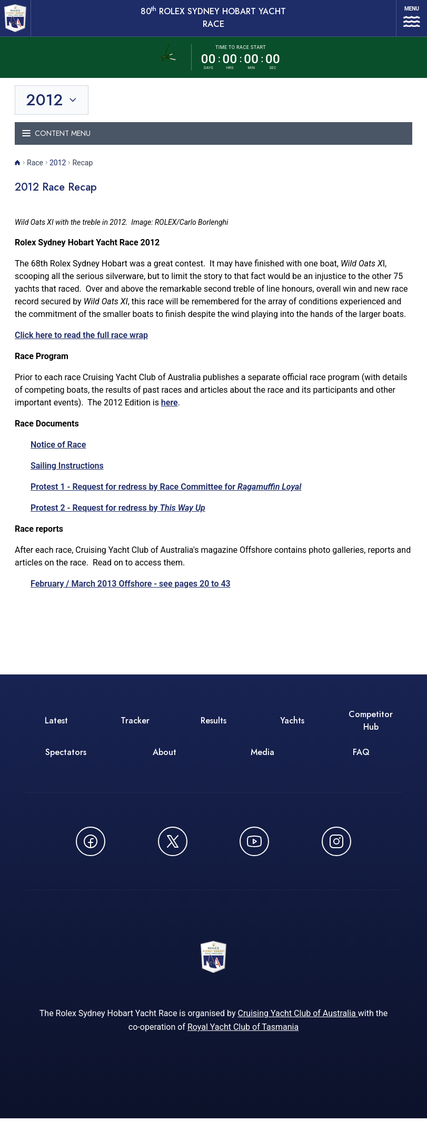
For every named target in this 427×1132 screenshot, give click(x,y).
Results (213, 729)
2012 (57, 171)
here (169, 411)
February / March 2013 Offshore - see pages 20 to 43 (131, 593)
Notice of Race (58, 454)
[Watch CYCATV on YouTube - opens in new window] (254, 850)
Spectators (65, 761)
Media (262, 761)
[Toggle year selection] (52, 109)
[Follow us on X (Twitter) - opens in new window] (172, 850)
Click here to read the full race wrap (81, 344)
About (164, 761)
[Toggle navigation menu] (213, 142)
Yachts (292, 729)
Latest (56, 729)
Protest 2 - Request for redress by (118, 517)
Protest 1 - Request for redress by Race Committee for (166, 496)
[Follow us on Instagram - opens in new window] (336, 850)
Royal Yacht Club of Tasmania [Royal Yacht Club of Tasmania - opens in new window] (243, 1041)
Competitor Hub (371, 729)
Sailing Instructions (67, 475)
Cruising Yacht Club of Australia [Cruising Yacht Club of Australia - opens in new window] (297, 1027)
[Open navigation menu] (406, 22)
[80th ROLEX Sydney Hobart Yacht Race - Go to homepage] (19, 22)
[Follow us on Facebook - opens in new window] (90, 850)
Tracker (135, 729)
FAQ (361, 761)
